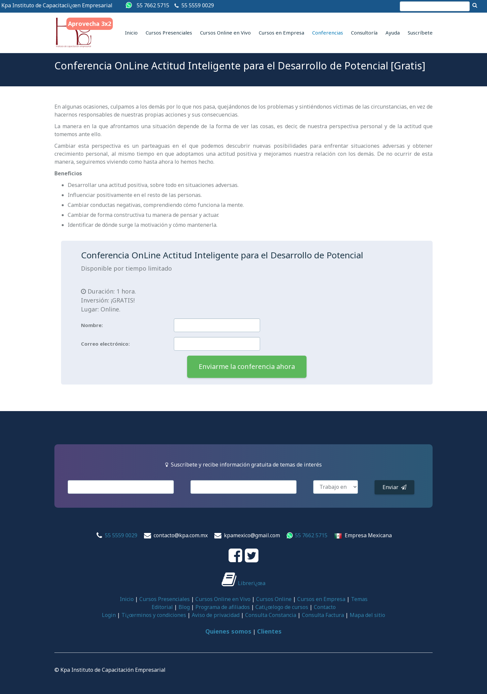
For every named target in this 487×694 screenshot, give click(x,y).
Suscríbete (420, 32)
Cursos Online (274, 599)
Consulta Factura (323, 615)
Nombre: (92, 325)
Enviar (394, 487)
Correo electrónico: (105, 343)
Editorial (162, 607)
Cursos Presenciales (169, 32)
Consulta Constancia (270, 615)
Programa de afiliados (222, 607)
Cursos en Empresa (281, 32)
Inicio (131, 32)
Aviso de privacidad (216, 615)
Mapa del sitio (367, 615)
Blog (184, 607)
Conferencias (327, 32)
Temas (359, 599)
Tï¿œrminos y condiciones (153, 615)
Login (109, 615)
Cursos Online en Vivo (225, 32)
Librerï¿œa (243, 583)
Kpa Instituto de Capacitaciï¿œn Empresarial (56, 5)
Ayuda (392, 32)
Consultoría (364, 32)
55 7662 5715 (153, 5)
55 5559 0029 (197, 5)
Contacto (325, 607)
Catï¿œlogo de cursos (281, 607)
